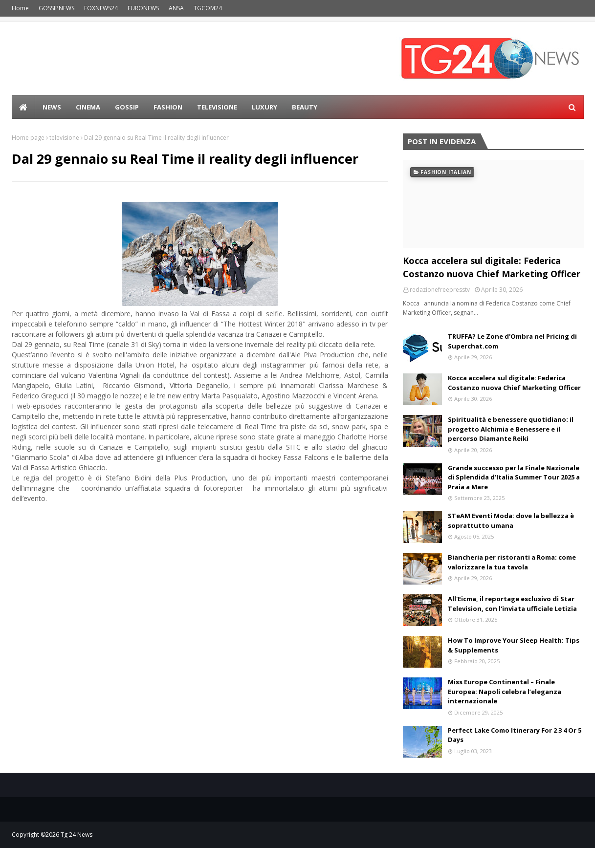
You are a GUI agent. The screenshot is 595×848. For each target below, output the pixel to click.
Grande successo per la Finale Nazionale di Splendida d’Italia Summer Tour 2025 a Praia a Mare (514, 477)
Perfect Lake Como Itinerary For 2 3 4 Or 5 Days (514, 735)
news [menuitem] (52, 107)
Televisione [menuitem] (217, 107)
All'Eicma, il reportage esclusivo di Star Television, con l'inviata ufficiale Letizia (512, 603)
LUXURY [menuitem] (264, 107)
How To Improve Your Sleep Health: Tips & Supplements (513, 645)
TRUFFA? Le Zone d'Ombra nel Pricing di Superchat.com (512, 341)
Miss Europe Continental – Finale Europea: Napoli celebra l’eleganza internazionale (504, 691)
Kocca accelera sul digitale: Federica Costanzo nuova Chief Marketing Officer (491, 267)
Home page (28, 137)
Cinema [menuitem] (88, 107)
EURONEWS (143, 8)
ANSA (176, 8)
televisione (64, 137)
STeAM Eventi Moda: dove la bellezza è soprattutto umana (511, 520)
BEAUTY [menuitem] (304, 107)
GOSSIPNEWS (56, 8)
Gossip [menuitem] (127, 107)
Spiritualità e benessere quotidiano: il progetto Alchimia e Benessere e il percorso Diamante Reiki (510, 429)
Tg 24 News (76, 834)
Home (20, 8)
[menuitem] (23, 107)
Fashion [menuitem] (168, 107)
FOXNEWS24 (101, 8)
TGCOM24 (208, 8)
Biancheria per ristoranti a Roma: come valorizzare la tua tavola (512, 562)
